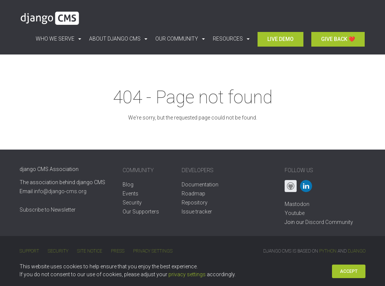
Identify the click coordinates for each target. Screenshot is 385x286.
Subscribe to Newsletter (48, 210)
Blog (128, 185)
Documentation (200, 185)
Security (132, 203)
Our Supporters (141, 212)
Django (356, 251)
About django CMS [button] (118, 39)
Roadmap (193, 194)
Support (29, 251)
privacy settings (187, 274)
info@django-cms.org (60, 191)
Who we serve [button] (58, 39)
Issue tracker (197, 212)
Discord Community (329, 222)
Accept (349, 271)
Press (117, 251)
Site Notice (89, 251)
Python (327, 251)
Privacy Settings (153, 251)
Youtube (295, 213)
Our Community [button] (180, 39)
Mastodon (297, 204)
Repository (195, 203)
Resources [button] (231, 39)
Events (130, 194)
